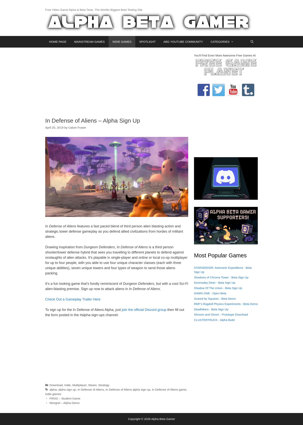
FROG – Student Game (64, 398)
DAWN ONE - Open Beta (210, 293)
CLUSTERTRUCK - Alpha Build (214, 320)
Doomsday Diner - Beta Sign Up (214, 282)
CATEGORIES (224, 42)
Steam (92, 385)
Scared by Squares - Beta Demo (215, 298)
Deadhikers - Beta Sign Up (211, 309)
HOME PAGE (57, 41)
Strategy (103, 385)
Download (56, 385)
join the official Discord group (144, 310)
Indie (67, 385)
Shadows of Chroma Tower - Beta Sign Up (221, 277)
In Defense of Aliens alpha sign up (128, 389)
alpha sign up (67, 389)
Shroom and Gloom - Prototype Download (221, 314)
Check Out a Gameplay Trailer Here (72, 299)
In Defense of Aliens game (169, 389)
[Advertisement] (116, 80)
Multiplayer (79, 385)
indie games (53, 394)
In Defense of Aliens (91, 389)
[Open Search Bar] (252, 42)
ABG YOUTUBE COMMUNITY (183, 41)
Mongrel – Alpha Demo (64, 403)
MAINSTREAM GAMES (89, 41)
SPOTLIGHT (147, 41)
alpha (53, 389)
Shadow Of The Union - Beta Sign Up (218, 288)
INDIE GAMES (121, 41)
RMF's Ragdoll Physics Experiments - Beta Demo (226, 304)
